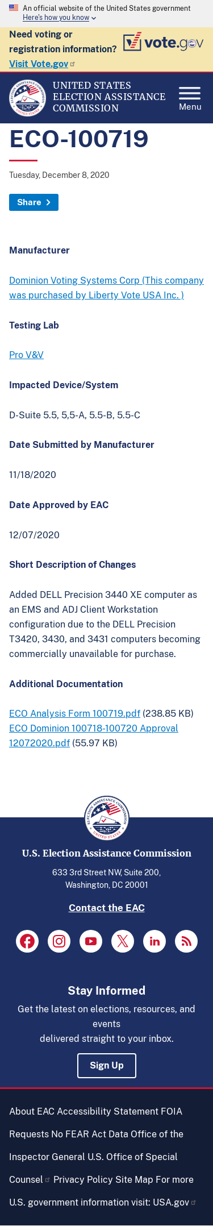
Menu (190, 95)
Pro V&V (26, 355)
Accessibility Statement (107, 1111)
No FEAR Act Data (89, 1134)
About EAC (32, 1111)
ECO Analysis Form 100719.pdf (74, 713)
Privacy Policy (83, 1179)
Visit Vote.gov (42, 64)
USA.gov (175, 1202)
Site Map (134, 1179)
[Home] (27, 113)
